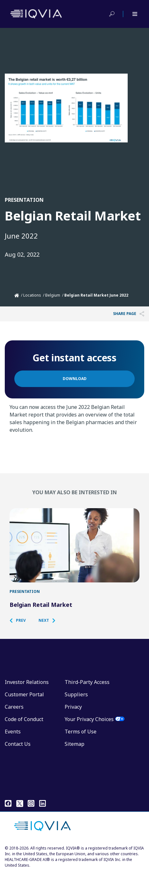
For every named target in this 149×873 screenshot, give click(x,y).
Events (13, 731)
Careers (14, 706)
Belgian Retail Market (41, 604)
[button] (21, 620)
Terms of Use (80, 731)
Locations (32, 295)
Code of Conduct (24, 719)
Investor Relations (27, 682)
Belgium (52, 295)
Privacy (73, 706)
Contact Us (18, 743)
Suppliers (76, 694)
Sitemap (74, 743)
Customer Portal (24, 694)
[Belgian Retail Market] (74, 545)
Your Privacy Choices (89, 719)
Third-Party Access (87, 682)
